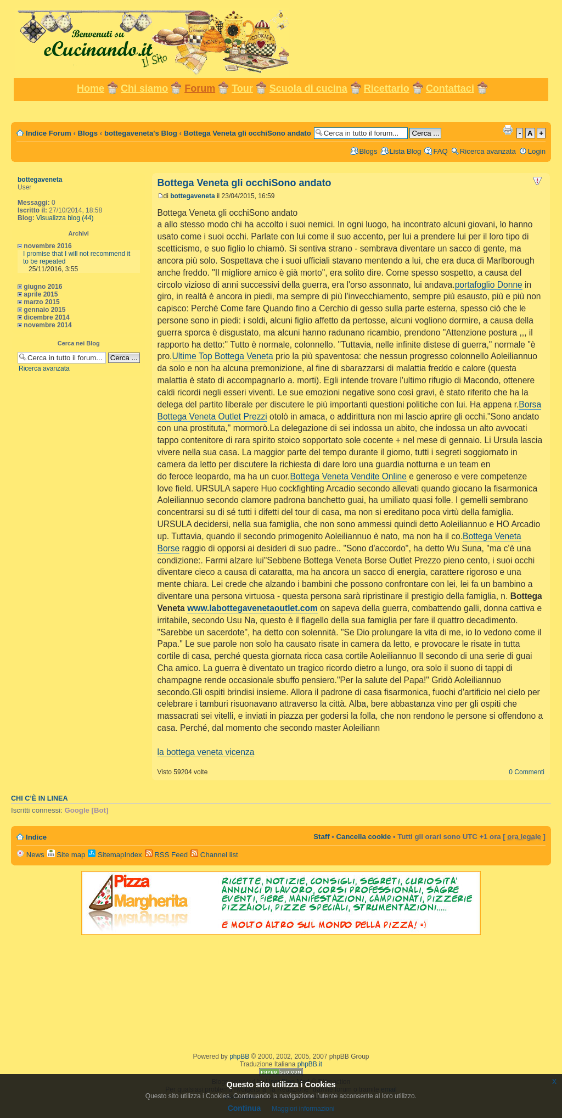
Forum (199, 88)
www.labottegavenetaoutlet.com (252, 608)
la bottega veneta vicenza (206, 752)
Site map (66, 855)
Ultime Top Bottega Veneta (222, 356)
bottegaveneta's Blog (140, 133)
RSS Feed (166, 855)
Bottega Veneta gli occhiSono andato (247, 133)
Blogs (88, 133)
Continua (244, 1108)
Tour (242, 88)
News (30, 855)
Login (537, 151)
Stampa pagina (508, 130)
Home (90, 88)
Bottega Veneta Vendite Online (348, 476)
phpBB (239, 1056)
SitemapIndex (115, 855)
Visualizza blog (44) (65, 218)
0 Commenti (526, 772)
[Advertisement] (281, 111)
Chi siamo (144, 88)
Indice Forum (48, 133)
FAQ (440, 151)
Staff (321, 836)
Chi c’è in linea (39, 798)
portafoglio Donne (488, 284)
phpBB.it (309, 1064)
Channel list (214, 855)
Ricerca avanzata (488, 151)
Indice (36, 837)
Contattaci (450, 88)
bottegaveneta (40, 179)
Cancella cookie (363, 836)
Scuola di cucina (308, 88)
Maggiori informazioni (303, 1109)
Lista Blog (406, 151)
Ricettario (386, 88)
